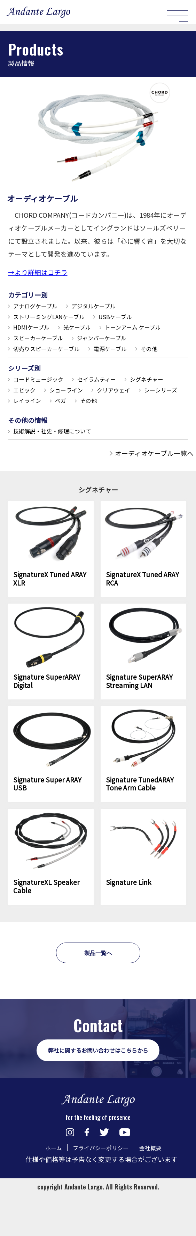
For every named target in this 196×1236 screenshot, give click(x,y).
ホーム (46, 1204)
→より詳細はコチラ (38, 272)
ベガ (21, 432)
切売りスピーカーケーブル (128, 353)
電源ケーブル (34, 365)
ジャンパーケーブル (43, 353)
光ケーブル (89, 330)
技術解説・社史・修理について (60, 464)
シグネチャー (34, 408)
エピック (83, 408)
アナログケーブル (40, 307)
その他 (79, 365)
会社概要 (157, 1204)
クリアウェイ (34, 420)
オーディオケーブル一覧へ (154, 486)
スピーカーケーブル (125, 342)
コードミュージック (44, 397)
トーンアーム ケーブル (47, 342)
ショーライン (131, 408)
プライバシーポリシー (100, 1204)
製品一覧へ (98, 992)
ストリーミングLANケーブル (56, 318)
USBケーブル (135, 318)
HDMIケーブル (35, 330)
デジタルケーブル (109, 307)
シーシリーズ (89, 420)
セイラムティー (112, 397)
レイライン (140, 420)
